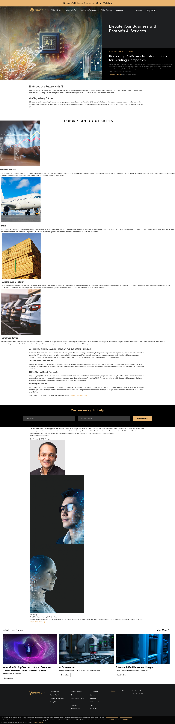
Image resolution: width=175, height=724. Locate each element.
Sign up (113, 691)
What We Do (71, 10)
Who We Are (56, 10)
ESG (91, 705)
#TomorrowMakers (77, 702)
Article (130, 51)
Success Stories (76, 691)
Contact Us (94, 691)
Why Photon (106, 10)
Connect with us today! (78, 395)
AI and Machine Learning (118, 51)
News (72, 695)
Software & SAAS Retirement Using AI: (135, 667)
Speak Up (93, 709)
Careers (119, 10)
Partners (93, 698)
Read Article (8, 678)
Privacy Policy (38, 722)
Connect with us (115, 75)
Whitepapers (75, 709)
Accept (112, 720)
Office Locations (96, 702)
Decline (125, 720)
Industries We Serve (89, 10)
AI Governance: (67, 667)
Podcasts (74, 705)
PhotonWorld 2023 (77, 698)
